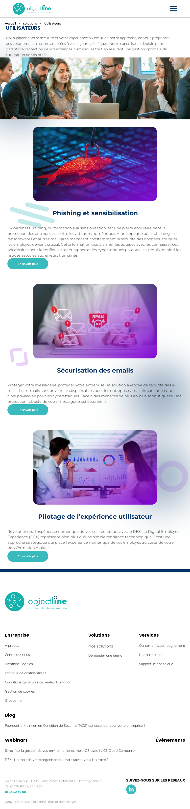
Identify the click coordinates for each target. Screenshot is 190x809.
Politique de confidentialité (26, 673)
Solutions (99, 635)
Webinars (16, 740)
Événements (170, 740)
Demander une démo (105, 655)
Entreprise (17, 635)
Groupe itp (13, 700)
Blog (10, 715)
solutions (30, 23)
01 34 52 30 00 (15, 792)
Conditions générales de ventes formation (38, 682)
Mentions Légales (19, 664)
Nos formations (151, 654)
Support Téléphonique (156, 664)
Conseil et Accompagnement (162, 645)
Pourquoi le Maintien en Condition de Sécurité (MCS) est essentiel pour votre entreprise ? (75, 725)
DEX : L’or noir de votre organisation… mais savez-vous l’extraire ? (57, 759)
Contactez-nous (17, 654)
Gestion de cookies (20, 691)
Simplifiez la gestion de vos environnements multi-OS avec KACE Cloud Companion (71, 750)
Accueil (10, 23)
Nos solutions (100, 646)
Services (149, 635)
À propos (12, 645)
